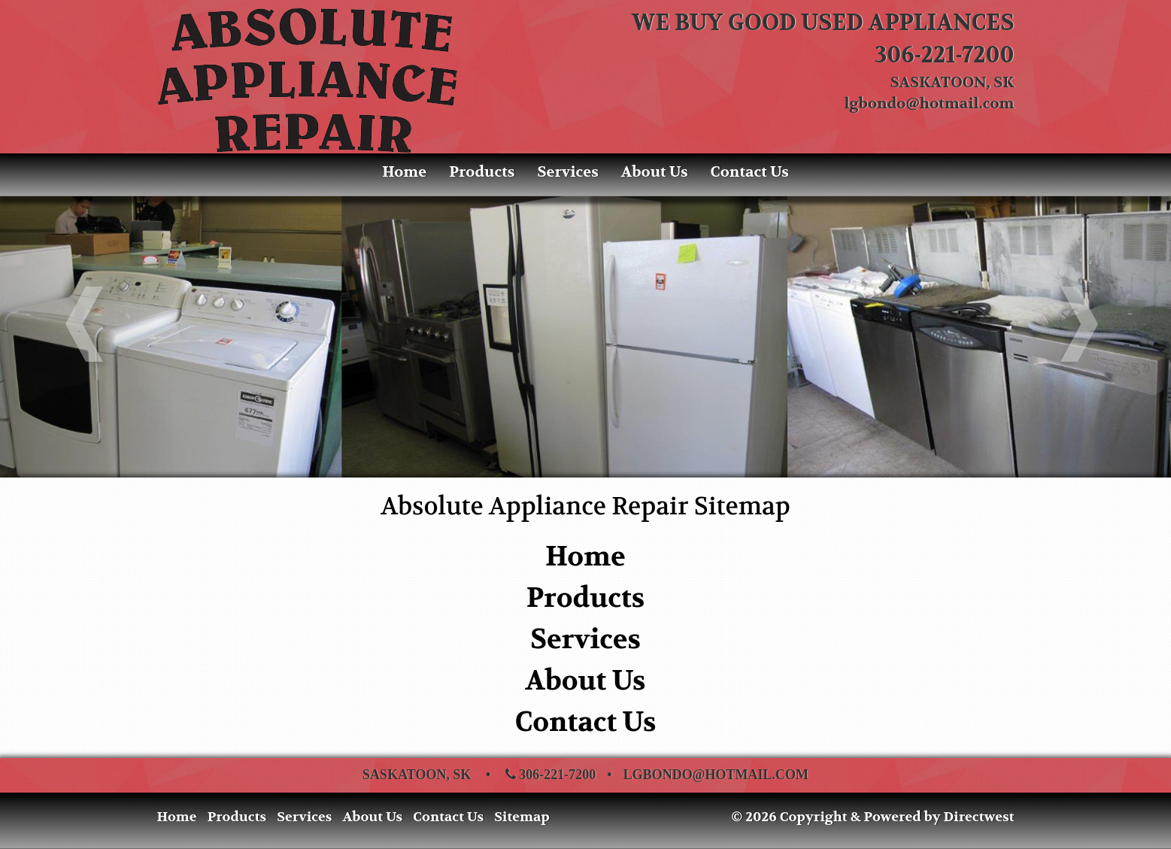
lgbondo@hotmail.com (930, 103)
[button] (88, 327)
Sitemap (522, 817)
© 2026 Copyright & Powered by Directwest (872, 817)
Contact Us (750, 171)
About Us (654, 171)
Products (481, 171)
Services (567, 171)
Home (404, 171)
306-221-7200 (945, 55)
